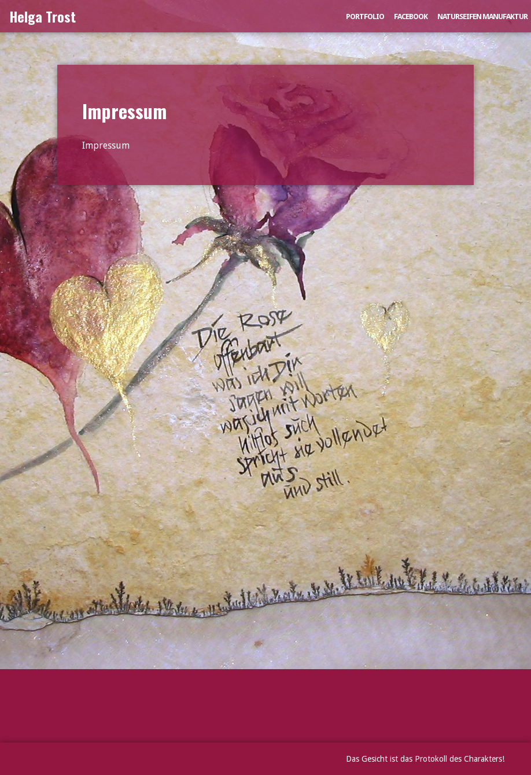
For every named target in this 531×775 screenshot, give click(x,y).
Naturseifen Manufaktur (482, 16)
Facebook (410, 16)
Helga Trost (42, 16)
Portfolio (365, 16)
